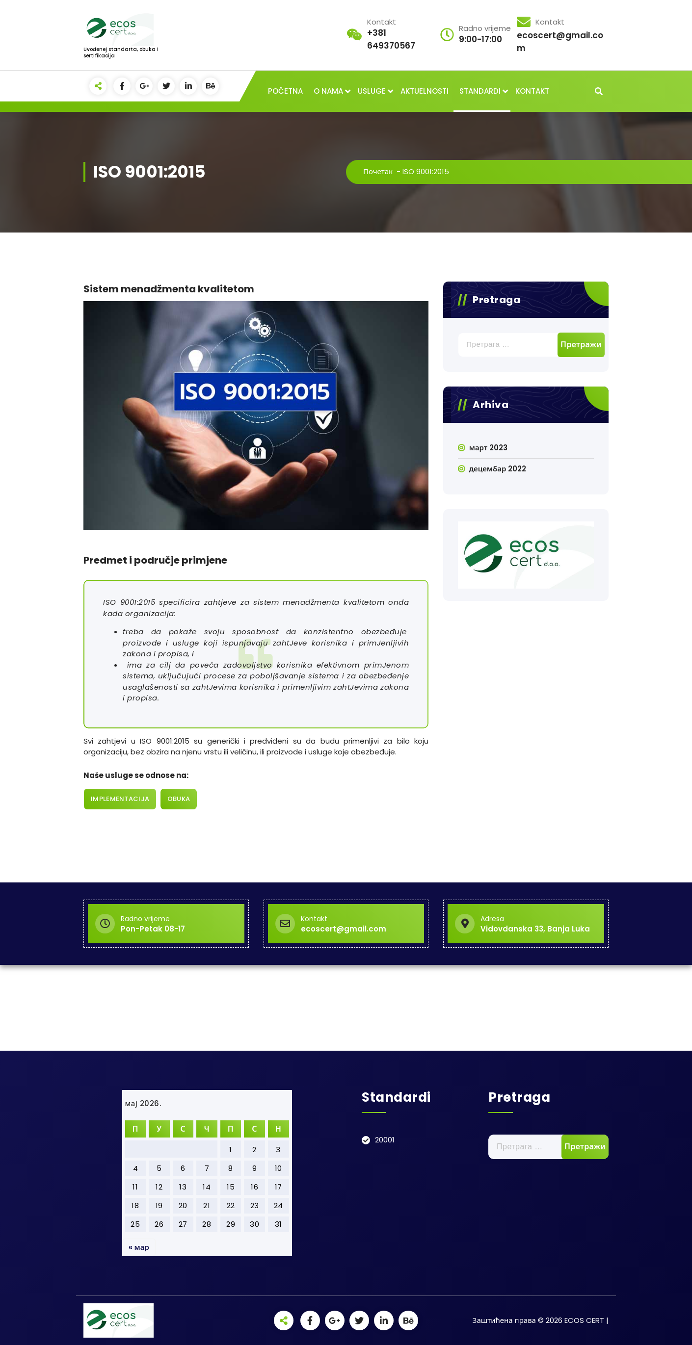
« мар (139, 1247)
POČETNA (285, 91)
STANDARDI (480, 91)
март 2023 (488, 447)
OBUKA (178, 798)
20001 (385, 1140)
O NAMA (328, 91)
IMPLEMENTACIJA (120, 798)
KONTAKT (532, 91)
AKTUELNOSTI (424, 91)
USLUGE (372, 91)
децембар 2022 (498, 469)
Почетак (378, 171)
